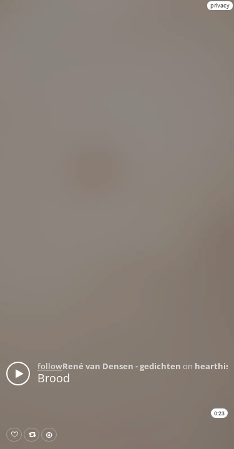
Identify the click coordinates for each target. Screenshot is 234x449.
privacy (220, 5)
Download (51, 434)
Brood (53, 377)
